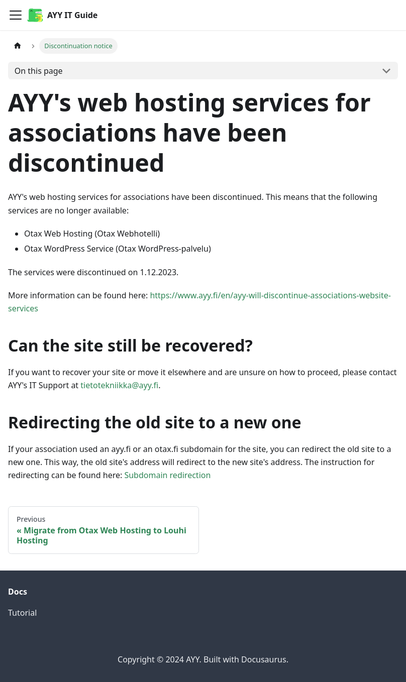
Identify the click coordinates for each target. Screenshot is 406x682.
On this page (39, 70)
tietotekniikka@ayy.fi (119, 385)
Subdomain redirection (167, 475)
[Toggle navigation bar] (15, 15)
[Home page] (17, 46)
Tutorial (22, 612)
